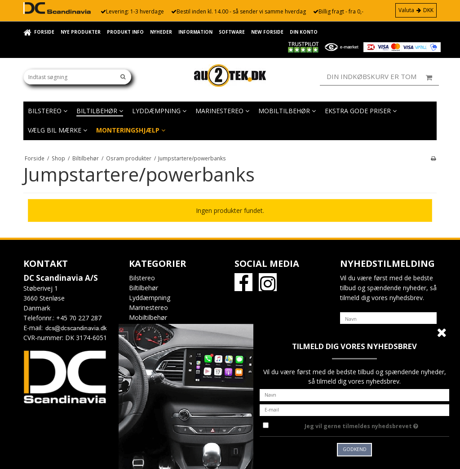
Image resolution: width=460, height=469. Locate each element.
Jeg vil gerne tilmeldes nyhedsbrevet (377, 424)
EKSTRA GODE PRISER (361, 110)
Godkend (355, 449)
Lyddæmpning (159, 110)
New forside (267, 32)
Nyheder (161, 32)
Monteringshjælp (130, 130)
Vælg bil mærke (57, 130)
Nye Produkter (81, 32)
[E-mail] (354, 409)
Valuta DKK (415, 10)
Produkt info (125, 32)
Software (232, 32)
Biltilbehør (99, 110)
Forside (44, 32)
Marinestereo (222, 110)
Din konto (304, 32)
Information (195, 32)
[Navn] (388, 318)
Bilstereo (47, 110)
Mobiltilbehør (287, 110)
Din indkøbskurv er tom (383, 76)
